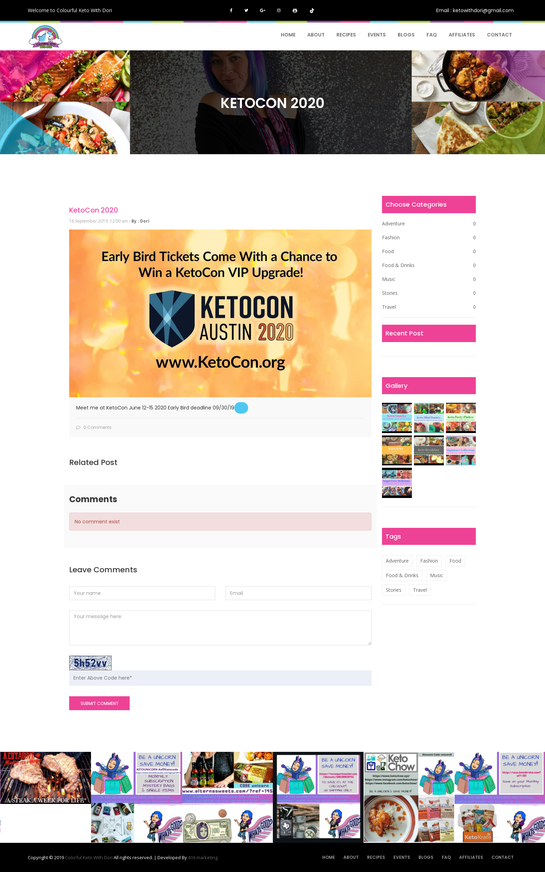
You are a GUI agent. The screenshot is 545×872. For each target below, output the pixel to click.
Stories (429, 293)
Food (429, 251)
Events (377, 34)
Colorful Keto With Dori (89, 857)
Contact (499, 34)
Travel (429, 307)
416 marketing (203, 857)
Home (288, 34)
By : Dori (140, 221)
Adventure (429, 223)
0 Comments (94, 427)
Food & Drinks (429, 265)
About (316, 34)
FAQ (431, 34)
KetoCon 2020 (93, 210)
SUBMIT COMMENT (100, 703)
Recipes (346, 34)
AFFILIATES (462, 34)
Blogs (406, 34)
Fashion (429, 237)
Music (429, 279)
